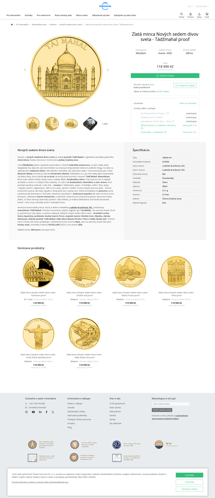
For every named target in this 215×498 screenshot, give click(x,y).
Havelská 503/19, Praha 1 (152, 117)
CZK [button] (189, 6)
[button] (30, 69)
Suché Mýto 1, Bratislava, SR (153, 132)
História (53, 24)
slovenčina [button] (201, 6)
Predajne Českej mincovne (79, 419)
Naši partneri (115, 411)
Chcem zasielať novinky (162, 410)
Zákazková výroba (101, 15)
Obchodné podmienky (77, 415)
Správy (112, 419)
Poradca (71, 423)
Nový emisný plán (63, 15)
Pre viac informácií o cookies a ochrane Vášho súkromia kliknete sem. (40, 482)
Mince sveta (82, 15)
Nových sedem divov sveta (71, 24)
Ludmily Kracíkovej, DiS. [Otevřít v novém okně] (81, 207)
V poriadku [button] (189, 475)
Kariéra (113, 415)
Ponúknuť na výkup (185, 85)
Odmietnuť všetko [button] (189, 489)
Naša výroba (115, 407)
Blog (69, 427)
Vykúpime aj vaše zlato (125, 15)
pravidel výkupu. (163, 91)
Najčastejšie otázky (76, 411)
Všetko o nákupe (74, 403)
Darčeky (28, 15)
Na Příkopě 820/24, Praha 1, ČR (155, 113)
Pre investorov (43, 15)
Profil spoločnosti (117, 403)
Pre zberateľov (13, 15)
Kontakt (70, 407)
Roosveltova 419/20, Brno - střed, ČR (157, 121)
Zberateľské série (39, 24)
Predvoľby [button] (189, 482)
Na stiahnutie (115, 423)
